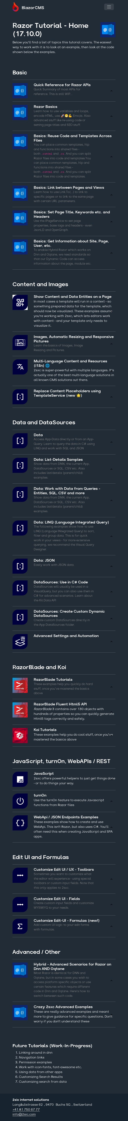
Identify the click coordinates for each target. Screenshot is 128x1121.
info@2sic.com (24, 1114)
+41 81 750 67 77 (26, 1109)
